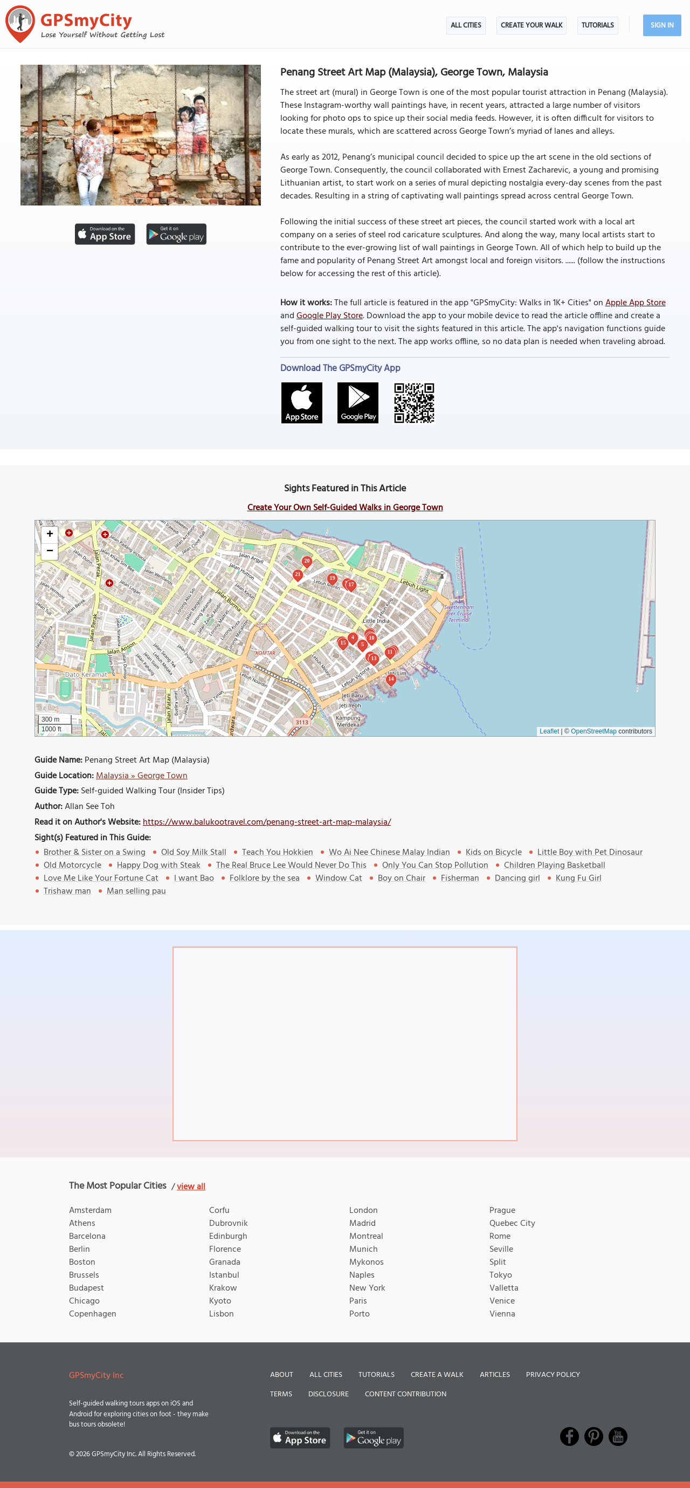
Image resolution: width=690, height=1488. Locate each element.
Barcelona (87, 1237)
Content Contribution (405, 1394)
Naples (362, 1275)
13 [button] (374, 658)
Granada (224, 1263)
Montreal (366, 1237)
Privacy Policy (553, 1375)
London (363, 1211)
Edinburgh (228, 1237)
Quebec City (512, 1224)
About (281, 1375)
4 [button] (352, 637)
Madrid (362, 1224)
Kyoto (220, 1301)
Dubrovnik (228, 1224)
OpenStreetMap (594, 731)
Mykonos (366, 1263)
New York (367, 1288)
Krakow (223, 1288)
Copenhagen (92, 1314)
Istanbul (224, 1275)
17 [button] (351, 584)
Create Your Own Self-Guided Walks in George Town (345, 508)
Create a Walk (437, 1375)
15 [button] (343, 643)
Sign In (662, 25)
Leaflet (549, 731)
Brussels (84, 1275)
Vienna (502, 1314)
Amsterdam (90, 1211)
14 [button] (391, 679)
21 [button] (298, 574)
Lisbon (221, 1314)
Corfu (219, 1211)
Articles (495, 1375)
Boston (82, 1263)
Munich (363, 1250)
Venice (502, 1301)
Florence (225, 1250)
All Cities (466, 25)
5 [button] (362, 644)
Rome (499, 1237)
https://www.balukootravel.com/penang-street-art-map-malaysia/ (267, 822)
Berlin (79, 1250)
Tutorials (598, 25)
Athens (82, 1224)
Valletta (504, 1288)
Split (497, 1263)
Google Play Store (329, 316)
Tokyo (500, 1275)
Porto (359, 1314)
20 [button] (307, 561)
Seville (501, 1250)
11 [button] (390, 652)
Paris (358, 1301)
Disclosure (328, 1394)
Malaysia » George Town (142, 776)
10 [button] (372, 638)
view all (191, 1187)
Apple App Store (635, 303)
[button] (50, 535)
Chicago (84, 1301)
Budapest (86, 1288)
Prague (502, 1211)
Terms (281, 1394)
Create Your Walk (531, 25)
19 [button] (332, 578)
